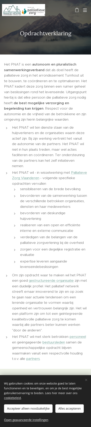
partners (33, 358)
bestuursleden (53, 342)
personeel (77, 336)
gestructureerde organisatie (51, 280)
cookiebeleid (12, 398)
